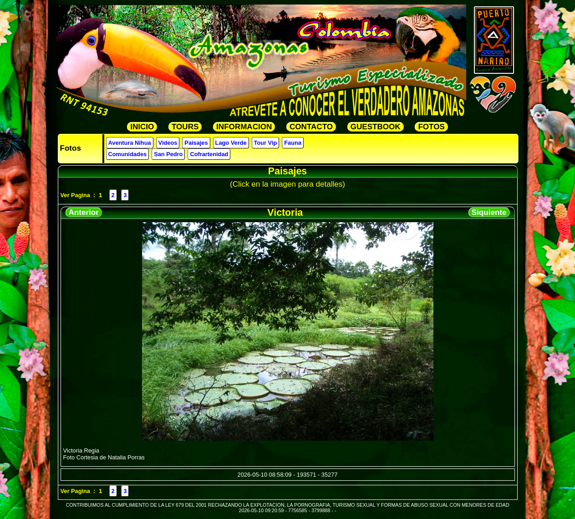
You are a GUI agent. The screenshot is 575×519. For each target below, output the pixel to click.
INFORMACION (244, 126)
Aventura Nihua (129, 142)
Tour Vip (265, 142)
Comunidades (127, 154)
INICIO (142, 126)
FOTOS (431, 126)
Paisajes (196, 142)
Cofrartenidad (209, 154)
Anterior (84, 212)
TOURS (185, 126)
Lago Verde (231, 142)
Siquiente (489, 212)
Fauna (292, 142)
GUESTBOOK (376, 126)
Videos (168, 142)
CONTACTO (311, 126)
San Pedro (168, 154)
